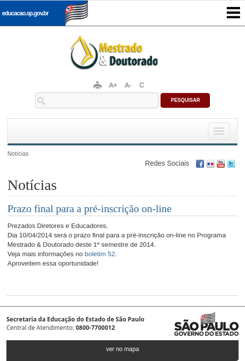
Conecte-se (23, 172)
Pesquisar (185, 100)
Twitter (231, 164)
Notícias (18, 153)
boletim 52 (99, 254)
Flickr (210, 164)
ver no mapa (122, 349)
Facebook (200, 164)
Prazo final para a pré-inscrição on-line (89, 209)
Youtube (221, 164)
